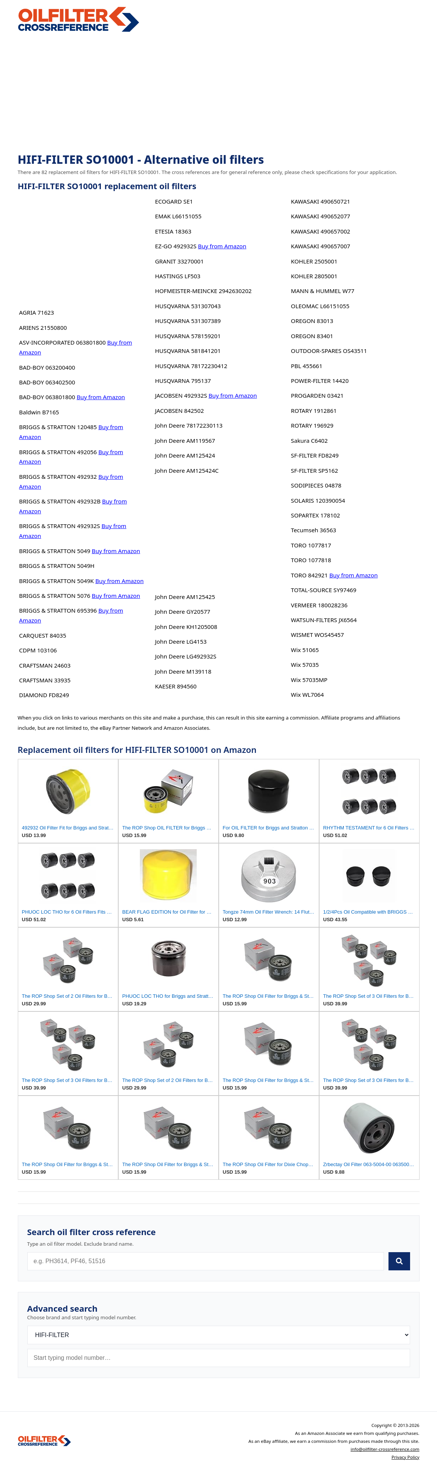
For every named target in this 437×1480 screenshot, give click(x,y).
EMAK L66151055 (178, 216)
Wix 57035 (305, 664)
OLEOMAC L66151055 (320, 306)
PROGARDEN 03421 (317, 395)
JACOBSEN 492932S (181, 395)
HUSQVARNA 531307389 (188, 321)
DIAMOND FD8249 (44, 695)
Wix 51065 (305, 650)
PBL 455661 (307, 366)
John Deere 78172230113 (188, 425)
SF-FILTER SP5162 (314, 470)
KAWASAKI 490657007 (320, 246)
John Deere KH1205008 (186, 626)
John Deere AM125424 (185, 455)
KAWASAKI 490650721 (320, 201)
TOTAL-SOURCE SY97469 (324, 590)
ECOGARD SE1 (174, 201)
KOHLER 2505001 (314, 261)
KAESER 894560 (176, 686)
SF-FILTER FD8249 (315, 455)
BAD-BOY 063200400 (47, 367)
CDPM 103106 (38, 650)
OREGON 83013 (312, 321)
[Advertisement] (219, 93)
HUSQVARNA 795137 (183, 380)
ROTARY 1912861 (314, 410)
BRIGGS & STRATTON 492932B (59, 501)
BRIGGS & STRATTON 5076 (54, 595)
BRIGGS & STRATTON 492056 (58, 452)
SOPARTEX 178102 (315, 515)
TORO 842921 (309, 575)
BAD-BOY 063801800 (47, 397)
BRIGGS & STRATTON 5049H (56, 565)
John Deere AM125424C (187, 470)
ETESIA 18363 (173, 231)
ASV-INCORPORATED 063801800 (62, 342)
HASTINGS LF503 (177, 276)
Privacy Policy (406, 1457)
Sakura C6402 (309, 440)
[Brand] (218, 1335)
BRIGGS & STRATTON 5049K (56, 581)
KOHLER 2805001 (314, 276)
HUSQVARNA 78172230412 (191, 366)
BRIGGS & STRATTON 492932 (58, 476)
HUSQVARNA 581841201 (188, 350)
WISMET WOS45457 (317, 634)
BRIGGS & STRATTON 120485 (58, 427)
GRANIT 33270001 (179, 261)
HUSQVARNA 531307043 (188, 306)
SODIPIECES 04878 (316, 485)
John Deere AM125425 (185, 596)
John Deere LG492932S (185, 656)
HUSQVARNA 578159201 (188, 336)
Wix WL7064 (307, 694)
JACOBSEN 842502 (179, 410)
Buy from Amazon (101, 397)
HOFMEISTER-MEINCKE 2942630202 (203, 291)
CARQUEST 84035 (42, 635)
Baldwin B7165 (39, 412)
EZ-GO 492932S (175, 246)
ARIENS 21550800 (43, 327)
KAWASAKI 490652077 (320, 216)
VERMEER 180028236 (319, 605)
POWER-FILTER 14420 (320, 380)
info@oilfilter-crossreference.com (385, 1449)
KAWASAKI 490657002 (320, 231)
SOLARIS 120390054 (318, 500)
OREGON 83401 (312, 336)
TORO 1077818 (311, 560)
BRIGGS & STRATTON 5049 (54, 551)
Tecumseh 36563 (313, 530)
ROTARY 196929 (312, 425)
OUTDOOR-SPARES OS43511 (329, 350)
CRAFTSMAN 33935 (44, 680)
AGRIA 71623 (36, 312)
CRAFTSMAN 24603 (44, 665)
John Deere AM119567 (185, 440)
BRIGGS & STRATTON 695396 (58, 610)
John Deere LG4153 (181, 641)
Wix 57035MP (309, 680)
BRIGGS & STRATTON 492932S (59, 526)
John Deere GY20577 (182, 611)
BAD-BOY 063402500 (47, 382)
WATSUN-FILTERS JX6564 (324, 620)
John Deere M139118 (183, 671)
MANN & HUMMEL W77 (322, 291)
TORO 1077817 (311, 545)
